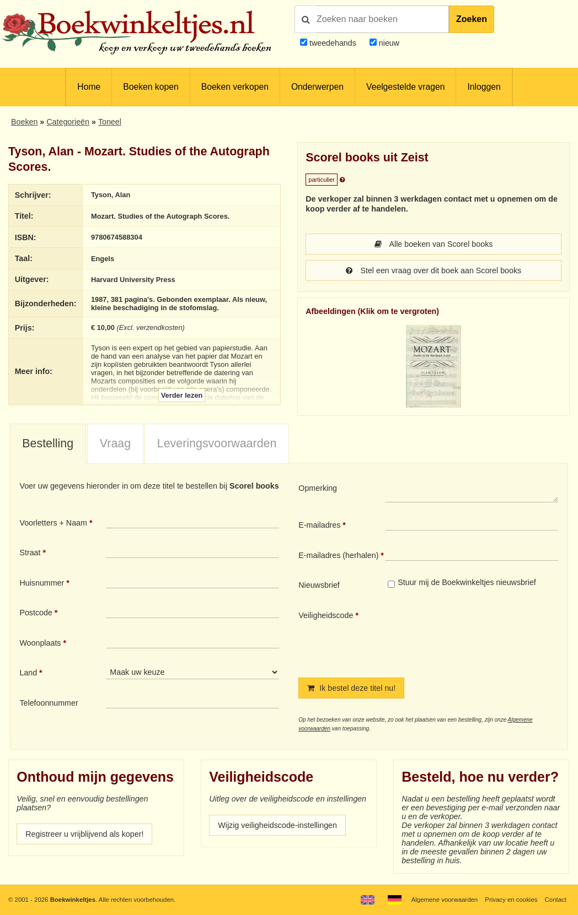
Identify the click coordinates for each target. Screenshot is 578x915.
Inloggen (483, 86)
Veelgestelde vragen (405, 86)
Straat (29, 552)
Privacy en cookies (511, 899)
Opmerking (317, 488)
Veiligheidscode (325, 615)
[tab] (48, 444)
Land (28, 672)
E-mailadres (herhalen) (338, 555)
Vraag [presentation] (115, 443)
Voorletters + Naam (53, 522)
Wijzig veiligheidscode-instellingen (277, 825)
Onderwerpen (317, 86)
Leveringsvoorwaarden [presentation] (217, 443)
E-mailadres (319, 525)
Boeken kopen (150, 86)
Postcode (35, 612)
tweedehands (332, 43)
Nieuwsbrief (319, 585)
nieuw (388, 43)
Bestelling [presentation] (47, 443)
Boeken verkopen (235, 86)
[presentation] (477, 635)
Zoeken (471, 19)
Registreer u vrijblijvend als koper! (84, 834)
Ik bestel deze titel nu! (351, 688)
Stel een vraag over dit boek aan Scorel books (434, 270)
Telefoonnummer (48, 703)
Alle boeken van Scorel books (433, 244)
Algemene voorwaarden (444, 899)
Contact (555, 899)
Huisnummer (41, 582)
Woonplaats (40, 642)
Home (88, 86)
